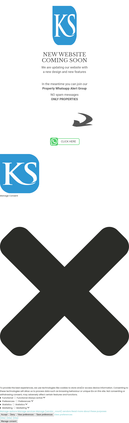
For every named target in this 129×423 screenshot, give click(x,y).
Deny (12, 414)
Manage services (26, 411)
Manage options (8, 411)
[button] (64, 292)
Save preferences (44, 414)
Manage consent (8, 421)
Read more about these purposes (88, 411)
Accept (4, 414)
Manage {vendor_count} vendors (53, 411)
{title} (3, 417)
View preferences (26, 414)
